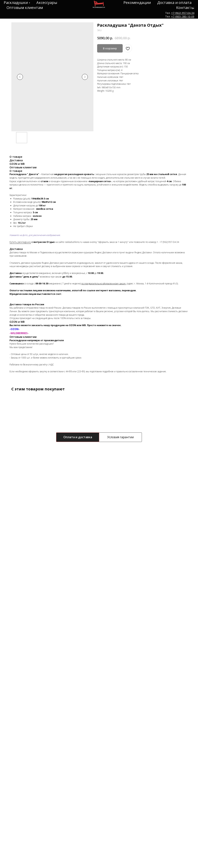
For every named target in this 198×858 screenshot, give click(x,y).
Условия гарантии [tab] (120, 437)
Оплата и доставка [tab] (77, 437)
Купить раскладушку (20, 242)
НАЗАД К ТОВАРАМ (17, 5)
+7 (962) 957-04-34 (169, 242)
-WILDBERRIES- (19, 333)
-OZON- (15, 329)
